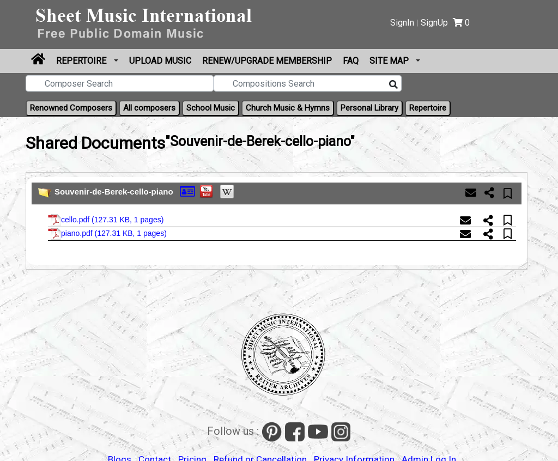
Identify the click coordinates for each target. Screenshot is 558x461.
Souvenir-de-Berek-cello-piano (113, 191)
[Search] (393, 85)
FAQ (351, 61)
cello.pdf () (105, 220)
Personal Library (369, 108)
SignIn (402, 22)
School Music (210, 108)
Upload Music (160, 61)
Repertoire (82, 61)
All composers (149, 108)
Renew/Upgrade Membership (267, 61)
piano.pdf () (107, 233)
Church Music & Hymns (288, 108)
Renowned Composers (71, 108)
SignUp (434, 22)
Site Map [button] (390, 61)
